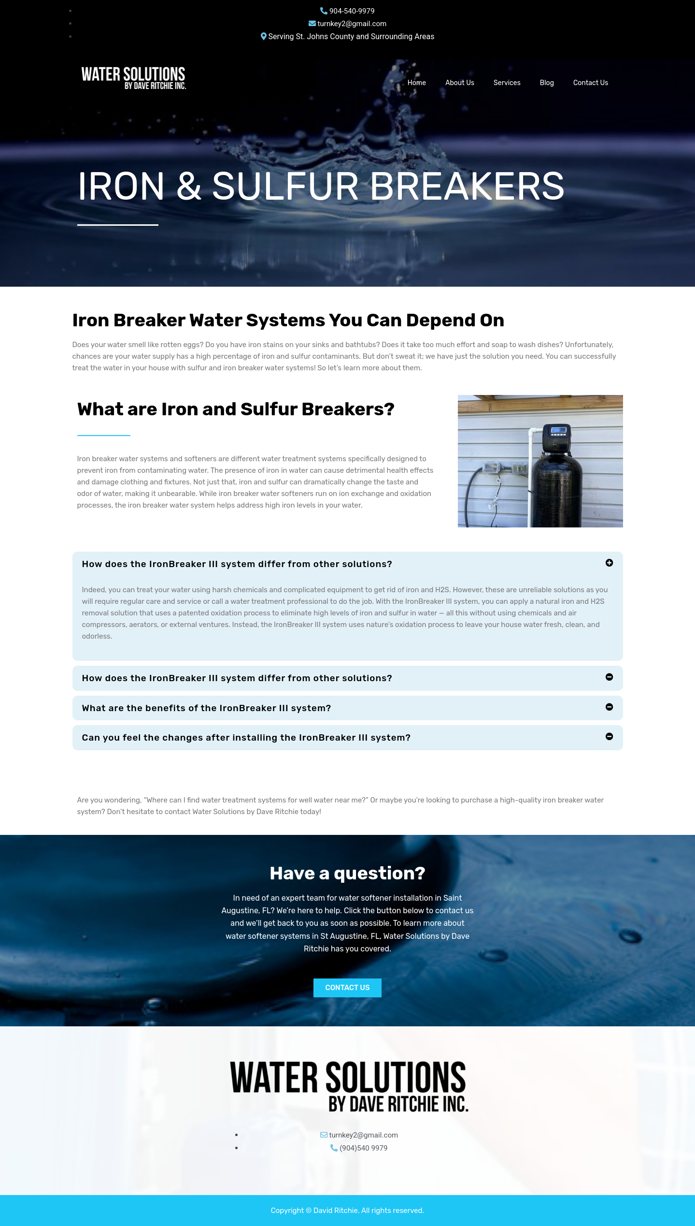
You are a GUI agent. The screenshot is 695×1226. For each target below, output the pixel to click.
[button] (347, 564)
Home (417, 83)
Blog (547, 83)
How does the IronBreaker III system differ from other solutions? (246, 564)
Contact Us (590, 83)
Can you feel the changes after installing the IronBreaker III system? (255, 738)
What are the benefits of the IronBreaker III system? (214, 708)
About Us (459, 83)
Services (507, 83)
